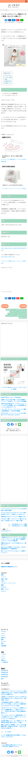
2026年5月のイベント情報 (19, 526)
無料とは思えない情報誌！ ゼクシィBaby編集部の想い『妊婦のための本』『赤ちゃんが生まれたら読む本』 (13, 726)
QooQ (16, 756)
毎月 (2, 643)
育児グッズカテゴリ (21, 315)
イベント (3, 577)
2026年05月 (4, 676)
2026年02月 (4, 670)
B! (13, 20)
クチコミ (3, 591)
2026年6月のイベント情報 (19, 524)
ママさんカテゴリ (22, 313)
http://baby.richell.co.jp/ (8, 256)
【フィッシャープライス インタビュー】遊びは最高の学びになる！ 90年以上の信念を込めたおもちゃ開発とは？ (14, 692)
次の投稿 (4, 306)
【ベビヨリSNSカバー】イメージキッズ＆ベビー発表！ (14, 388)
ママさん (3, 631)
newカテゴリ (13, 311)
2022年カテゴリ (10, 309)
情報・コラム (5, 589)
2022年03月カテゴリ (21, 309)
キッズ (3, 635)
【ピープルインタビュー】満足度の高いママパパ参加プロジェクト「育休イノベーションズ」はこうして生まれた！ (13, 717)
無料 (2, 639)
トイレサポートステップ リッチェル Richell (13, 188)
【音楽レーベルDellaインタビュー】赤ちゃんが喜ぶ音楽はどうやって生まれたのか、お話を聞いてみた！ (14, 698)
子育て (3, 581)
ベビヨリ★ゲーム (6, 531)
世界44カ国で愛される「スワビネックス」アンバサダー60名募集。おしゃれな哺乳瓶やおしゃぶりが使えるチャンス (14, 405)
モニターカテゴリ (10, 315)
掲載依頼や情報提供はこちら (9, 566)
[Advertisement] (14, 278)
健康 (2, 585)
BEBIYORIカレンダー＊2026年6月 (11, 397)
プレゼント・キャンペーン (8, 583)
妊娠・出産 (4, 579)
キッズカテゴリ (22, 311)
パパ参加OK (4, 662)
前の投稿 (23, 306)
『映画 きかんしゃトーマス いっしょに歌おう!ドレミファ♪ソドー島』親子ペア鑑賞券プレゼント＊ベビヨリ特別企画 (13, 539)
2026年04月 (4, 674)
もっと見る (8, 731)
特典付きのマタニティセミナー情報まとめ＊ (13, 516)
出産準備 (3, 645)
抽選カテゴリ (23, 317)
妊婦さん (3, 637)
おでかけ (3, 587)
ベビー (3, 633)
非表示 (8, 73)
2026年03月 (4, 672)
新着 (2, 575)
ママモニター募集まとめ (8, 261)
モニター (3, 641)
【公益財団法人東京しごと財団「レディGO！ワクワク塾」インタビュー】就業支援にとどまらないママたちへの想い (13, 704)
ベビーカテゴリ (12, 313)
